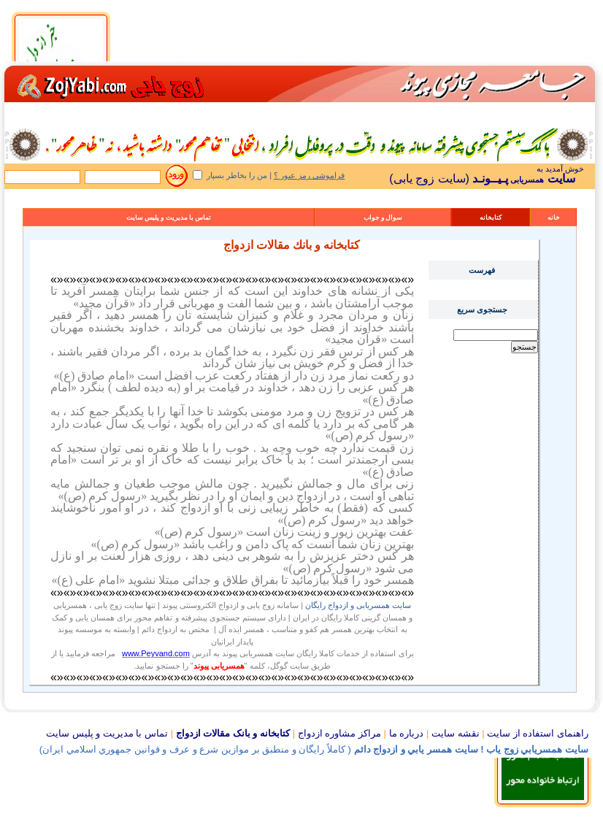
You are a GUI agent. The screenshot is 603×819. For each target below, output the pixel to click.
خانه (554, 217)
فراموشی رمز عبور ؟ (309, 175)
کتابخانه (491, 217)
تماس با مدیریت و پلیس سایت (169, 217)
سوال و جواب (383, 217)
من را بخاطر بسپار (237, 175)
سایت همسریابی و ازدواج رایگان (358, 605)
